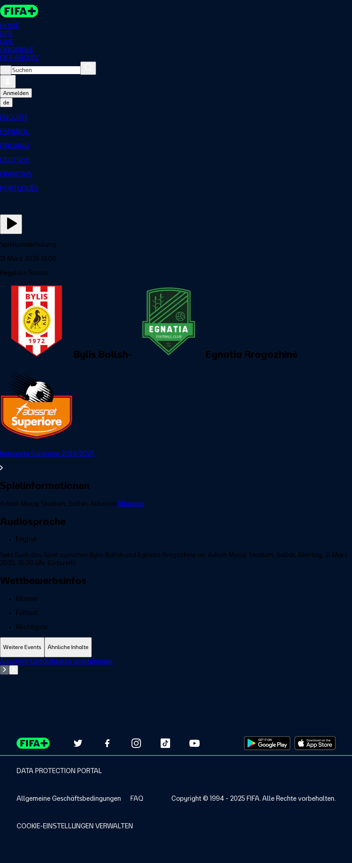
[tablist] (176, 647)
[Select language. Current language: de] (6, 102)
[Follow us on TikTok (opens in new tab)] (165, 743)
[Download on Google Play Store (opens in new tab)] (267, 743)
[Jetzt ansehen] (11, 224)
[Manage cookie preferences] (75, 826)
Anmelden (16, 93)
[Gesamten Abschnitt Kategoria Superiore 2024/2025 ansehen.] (176, 461)
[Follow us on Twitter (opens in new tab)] (78, 743)
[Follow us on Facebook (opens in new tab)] (107, 743)
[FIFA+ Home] (19, 11)
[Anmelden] (8, 81)
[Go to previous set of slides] (4, 670)
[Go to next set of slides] (13, 670)
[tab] (22, 647)
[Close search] (5, 70)
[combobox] (45, 70)
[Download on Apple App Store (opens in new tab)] (315, 743)
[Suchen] (88, 68)
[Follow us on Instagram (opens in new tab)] (136, 743)
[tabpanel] (176, 677)
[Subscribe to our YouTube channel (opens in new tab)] (194, 743)
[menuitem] (176, 117)
